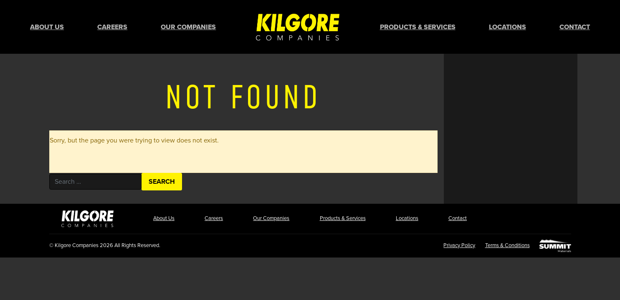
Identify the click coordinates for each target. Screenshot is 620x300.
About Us (47, 27)
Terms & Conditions (507, 245)
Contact (574, 27)
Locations (507, 27)
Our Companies (188, 27)
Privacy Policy (459, 245)
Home (297, 26)
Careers (112, 27)
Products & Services (418, 27)
